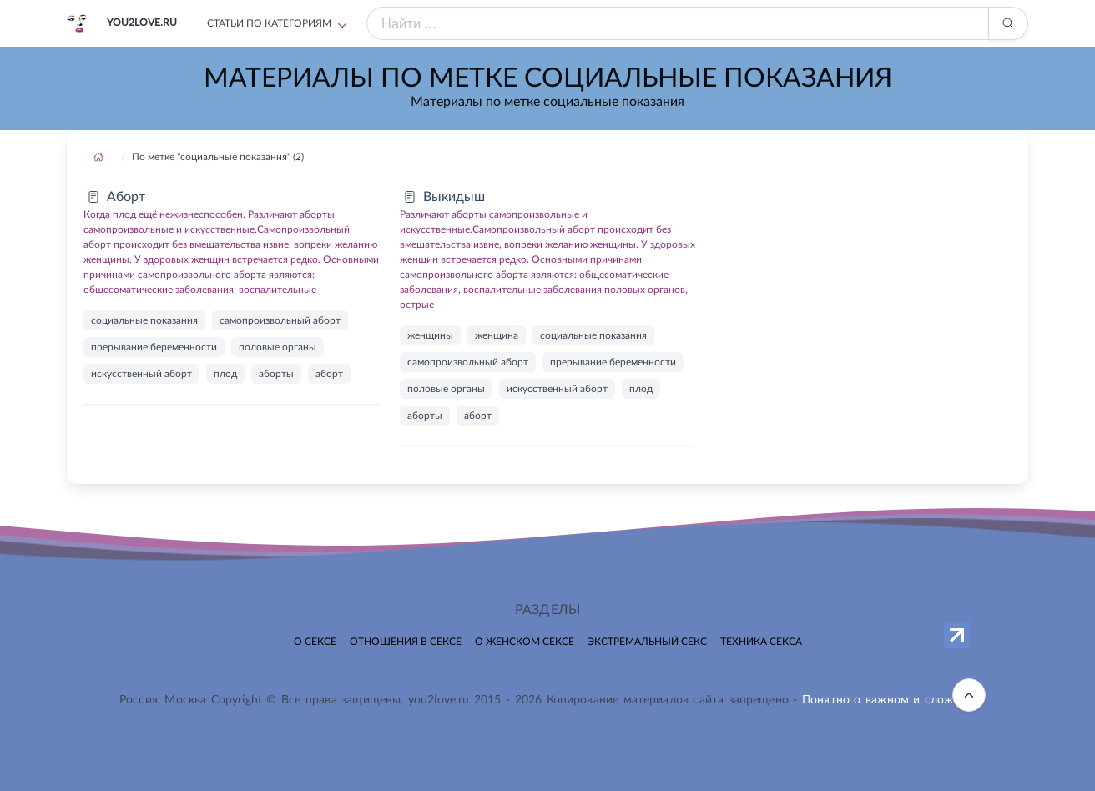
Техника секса (761, 642)
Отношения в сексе (406, 642)
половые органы (277, 347)
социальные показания (144, 320)
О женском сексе (524, 642)
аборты (276, 374)
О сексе (315, 642)
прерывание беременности (154, 347)
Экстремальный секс (647, 642)
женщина (496, 335)
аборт (329, 374)
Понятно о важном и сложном (889, 700)
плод (225, 374)
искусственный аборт (141, 374)
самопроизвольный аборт (280, 320)
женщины (430, 335)
